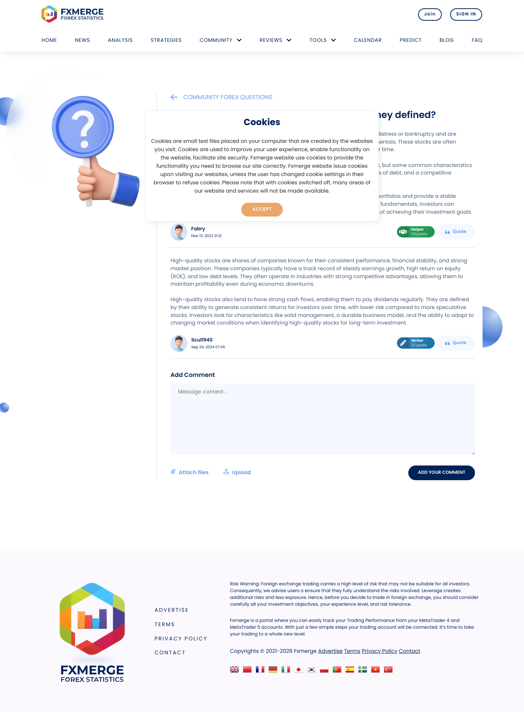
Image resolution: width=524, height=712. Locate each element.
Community (216, 40)
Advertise (172, 610)
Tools (318, 40)
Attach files (210, 472)
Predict (410, 40)
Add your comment (442, 473)
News (82, 40)
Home (49, 40)
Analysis (120, 40)
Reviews (271, 40)
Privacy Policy (181, 638)
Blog (447, 40)
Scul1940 (202, 340)
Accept (262, 209)
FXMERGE (73, 14)
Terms (165, 624)
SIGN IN (466, 14)
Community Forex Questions (221, 97)
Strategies (166, 40)
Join (429, 14)
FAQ (477, 40)
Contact (170, 653)
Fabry (198, 229)
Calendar (368, 40)
